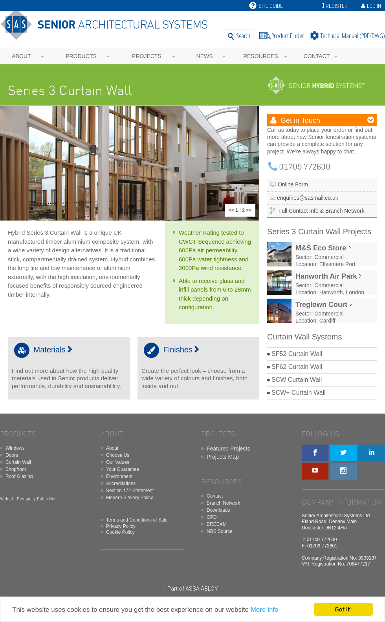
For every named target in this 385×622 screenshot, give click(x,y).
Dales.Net (46, 499)
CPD (211, 517)
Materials (42, 349)
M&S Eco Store (320, 248)
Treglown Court (321, 304)
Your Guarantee (122, 469)
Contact (317, 56)
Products (81, 56)
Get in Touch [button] (299, 120)
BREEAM (217, 524)
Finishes (170, 349)
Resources (260, 56)
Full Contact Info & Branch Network (322, 211)
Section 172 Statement (130, 490)
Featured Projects (228, 448)
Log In (374, 5)
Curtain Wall (18, 462)
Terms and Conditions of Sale (137, 520)
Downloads (218, 510)
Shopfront (16, 469)
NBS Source (220, 531)
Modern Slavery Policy (129, 497)
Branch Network (223, 503)
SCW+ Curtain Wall (298, 392)
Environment (119, 476)
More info (265, 609)
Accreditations (121, 483)
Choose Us (117, 455)
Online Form (293, 184)
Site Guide (266, 5)
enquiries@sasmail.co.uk (307, 198)
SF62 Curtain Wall (296, 366)
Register (337, 5)
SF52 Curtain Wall (296, 353)
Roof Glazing (19, 476)
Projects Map (223, 457)
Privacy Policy (121, 526)
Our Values (117, 462)
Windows (15, 448)
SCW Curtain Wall (296, 379)
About (21, 56)
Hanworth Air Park (326, 276)
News (204, 56)
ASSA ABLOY (201, 589)
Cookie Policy (120, 532)
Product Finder (287, 35)
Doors (12, 455)
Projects (146, 56)
